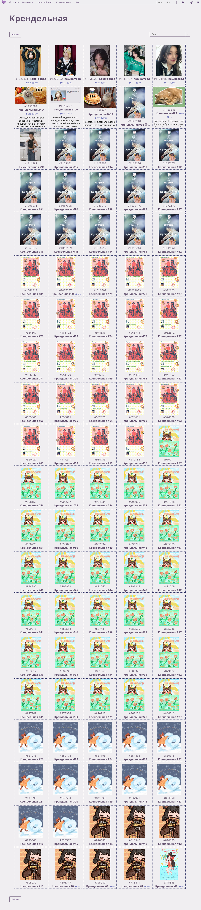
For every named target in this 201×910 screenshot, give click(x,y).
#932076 (100, 416)
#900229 (30, 543)
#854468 (134, 755)
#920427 (30, 458)
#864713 (169, 712)
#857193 (100, 755)
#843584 (65, 797)
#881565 (100, 670)
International (49, 2)
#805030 (30, 882)
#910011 (169, 458)
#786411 (134, 882)
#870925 (100, 712)
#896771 (134, 543)
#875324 (65, 712)
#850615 (169, 755)
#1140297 (65, 105)
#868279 (134, 712)
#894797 (30, 585)
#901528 (169, 501)
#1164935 (160, 78)
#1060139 (65, 247)
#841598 (100, 797)
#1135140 (100, 109)
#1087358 (65, 205)
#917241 (65, 458)
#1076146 (134, 205)
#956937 (30, 374)
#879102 (169, 670)
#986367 (30, 332)
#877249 (30, 712)
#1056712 (100, 247)
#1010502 (100, 289)
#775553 (169, 882)
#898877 (65, 543)
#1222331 (22, 78)
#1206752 (56, 78)
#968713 (134, 332)
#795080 (100, 882)
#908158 (30, 501)
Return (14, 34)
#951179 (65, 374)
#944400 (134, 374)
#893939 (65, 585)
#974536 (100, 332)
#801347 (65, 882)
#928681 (134, 416)
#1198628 (91, 78)
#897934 (100, 543)
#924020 (169, 416)
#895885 (169, 543)
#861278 (30, 755)
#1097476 (169, 162)
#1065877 (30, 247)
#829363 (30, 839)
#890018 (30, 628)
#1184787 (125, 78)
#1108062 (65, 162)
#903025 (134, 501)
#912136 (134, 458)
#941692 (169, 374)
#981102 (65, 332)
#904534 (100, 501)
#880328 (134, 670)
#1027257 (65, 289)
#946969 (100, 374)
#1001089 (134, 289)
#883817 (30, 670)
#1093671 (30, 205)
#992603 (169, 289)
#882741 (65, 670)
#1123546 (169, 109)
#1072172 (169, 205)
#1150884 (30, 105)
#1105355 (100, 162)
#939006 (30, 416)
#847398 (30, 797)
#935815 (65, 416)
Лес (82, 2)
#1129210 (134, 120)
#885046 (169, 628)
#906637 (65, 501)
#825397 (65, 839)
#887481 (100, 628)
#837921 (134, 797)
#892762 (100, 585)
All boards (16, 2)
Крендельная (68, 2)
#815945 (134, 839)
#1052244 (134, 247)
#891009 (169, 585)
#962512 (169, 332)
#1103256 (134, 162)
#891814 (134, 585)
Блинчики (32, 2)
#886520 (134, 628)
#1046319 (30, 289)
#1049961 (169, 247)
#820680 (100, 839)
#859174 (65, 755)
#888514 (65, 628)
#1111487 (30, 162)
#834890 (169, 797)
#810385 (169, 839)
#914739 (100, 458)
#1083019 (100, 205)
